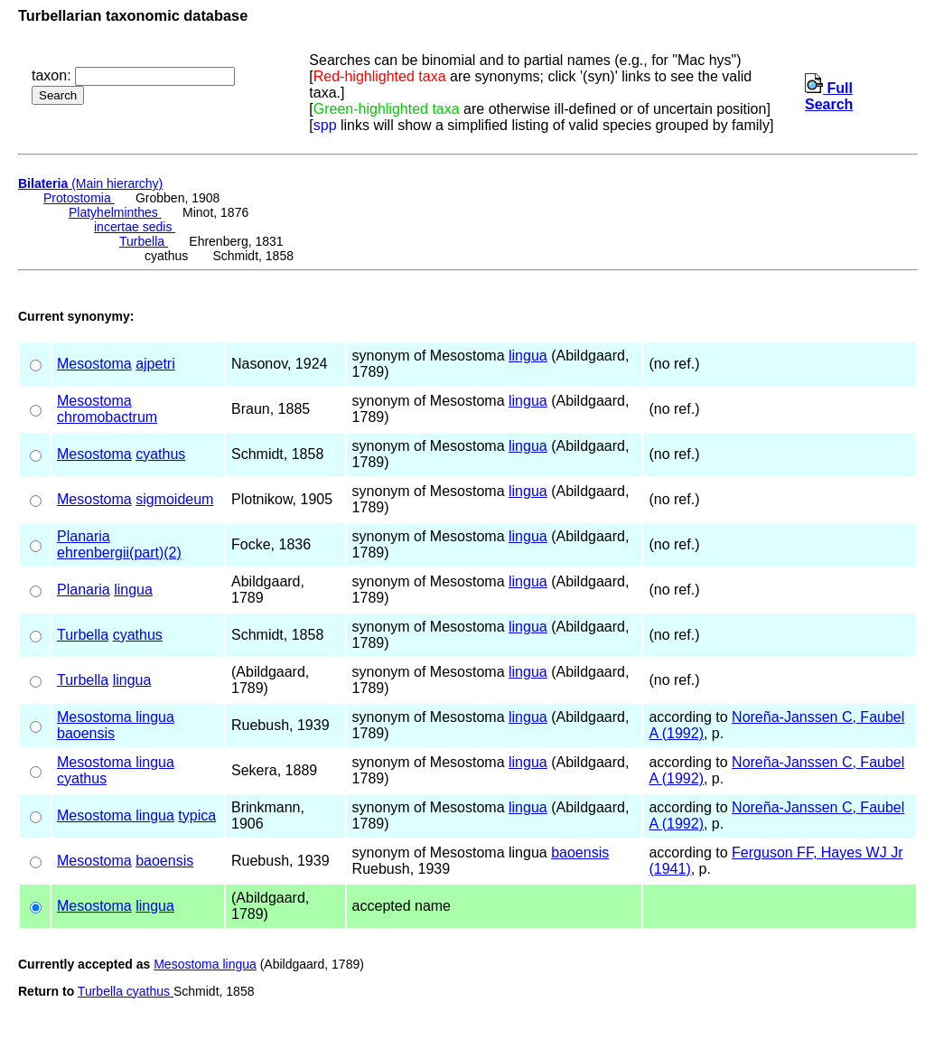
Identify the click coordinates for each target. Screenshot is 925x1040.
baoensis (86, 733)
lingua (528, 355)
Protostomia (79, 198)
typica (197, 815)
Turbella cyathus (125, 991)
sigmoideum (174, 499)
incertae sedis (134, 227)
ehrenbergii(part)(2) (119, 552)
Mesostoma (94, 363)
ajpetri (155, 363)
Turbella (143, 241)
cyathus (160, 454)
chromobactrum (107, 417)
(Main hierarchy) (90, 183)
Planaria (83, 536)
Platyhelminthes (115, 212)
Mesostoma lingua (115, 717)
